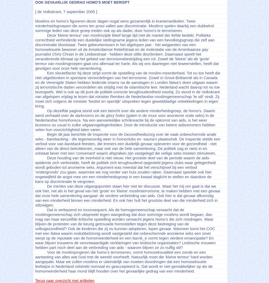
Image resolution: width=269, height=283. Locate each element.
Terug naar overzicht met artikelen (65, 280)
